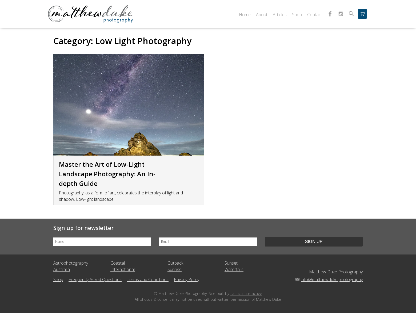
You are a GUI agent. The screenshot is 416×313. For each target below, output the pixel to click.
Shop (297, 15)
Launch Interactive (246, 293)
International (122, 269)
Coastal (117, 263)
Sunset (231, 263)
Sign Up (314, 241)
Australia (61, 269)
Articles (280, 15)
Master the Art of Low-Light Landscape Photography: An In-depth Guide (107, 174)
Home (245, 15)
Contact (314, 15)
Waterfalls (234, 269)
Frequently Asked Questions (95, 279)
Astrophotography (70, 263)
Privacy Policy (186, 279)
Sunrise (174, 269)
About (261, 15)
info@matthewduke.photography (332, 279)
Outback (175, 263)
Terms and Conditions (148, 279)
